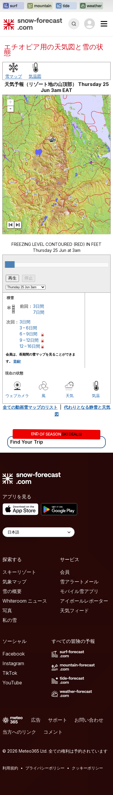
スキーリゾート (19, 572)
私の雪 (9, 620)
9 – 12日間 (29, 340)
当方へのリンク (19, 732)
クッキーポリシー (87, 768)
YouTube (12, 683)
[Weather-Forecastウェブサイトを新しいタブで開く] (91, 6)
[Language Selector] (38, 532)
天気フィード (74, 610)
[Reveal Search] (73, 23)
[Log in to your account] (89, 23)
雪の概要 (12, 591)
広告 (36, 720)
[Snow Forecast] (33, 24)
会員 (65, 572)
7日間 (38, 312)
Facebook (13, 654)
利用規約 (10, 768)
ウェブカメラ (17, 395)
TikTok (9, 673)
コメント (53, 732)
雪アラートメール (79, 582)
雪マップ (13, 76)
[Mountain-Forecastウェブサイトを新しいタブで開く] (40, 6)
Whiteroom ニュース (24, 601)
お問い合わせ (88, 720)
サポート (57, 720)
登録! (17, 361)
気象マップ (14, 582)
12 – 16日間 (30, 346)
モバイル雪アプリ (79, 591)
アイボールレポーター (84, 601)
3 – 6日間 (28, 327)
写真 (7, 610)
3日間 (38, 306)
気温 (96, 395)
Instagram (13, 663)
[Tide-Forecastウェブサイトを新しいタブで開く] (66, 6)
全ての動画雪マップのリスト (30, 407)
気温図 (35, 76)
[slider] (9, 264)
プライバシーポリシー (44, 768)
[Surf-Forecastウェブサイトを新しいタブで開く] (13, 6)
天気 (70, 395)
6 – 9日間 (28, 333)
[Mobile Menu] (104, 23)
